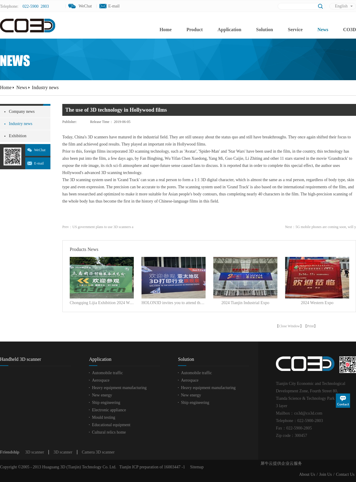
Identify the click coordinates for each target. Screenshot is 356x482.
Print (310, 326)
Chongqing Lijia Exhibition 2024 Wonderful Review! (102, 303)
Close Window (289, 326)
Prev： (98, 227)
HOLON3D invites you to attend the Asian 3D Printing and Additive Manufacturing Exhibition (174, 303)
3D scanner (34, 452)
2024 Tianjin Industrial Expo (245, 303)
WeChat (39, 150)
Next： (320, 227)
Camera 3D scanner (98, 452)
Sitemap (196, 467)
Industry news (45, 87)
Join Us (325, 474)
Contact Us (345, 474)
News (21, 87)
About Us (307, 474)
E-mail (114, 6)
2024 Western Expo (317, 303)
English (341, 6)
